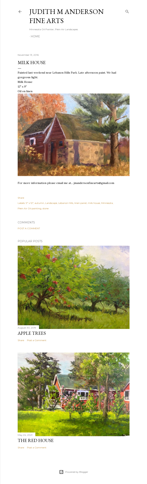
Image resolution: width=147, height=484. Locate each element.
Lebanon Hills (65, 203)
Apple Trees (32, 333)
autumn (39, 203)
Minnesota (107, 203)
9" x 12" (29, 203)
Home (35, 36)
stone (46, 208)
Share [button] (21, 197)
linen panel (80, 203)
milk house (94, 203)
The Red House (36, 440)
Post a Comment (29, 228)
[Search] (127, 11)
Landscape (51, 203)
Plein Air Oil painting (29, 208)
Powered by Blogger (73, 472)
